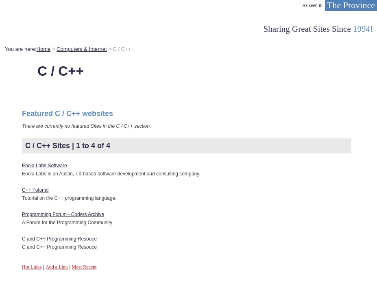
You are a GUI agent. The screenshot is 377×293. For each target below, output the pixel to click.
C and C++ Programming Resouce (59, 239)
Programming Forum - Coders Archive (63, 214)
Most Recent (84, 267)
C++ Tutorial (35, 190)
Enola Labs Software (44, 165)
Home (44, 49)
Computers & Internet (82, 49)
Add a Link (57, 267)
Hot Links (31, 267)
